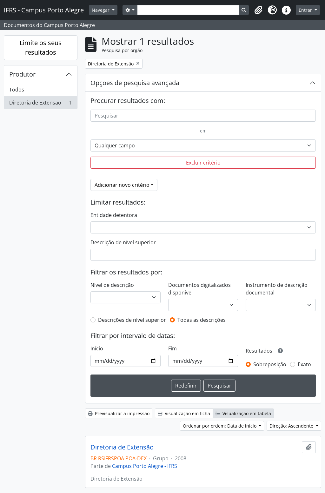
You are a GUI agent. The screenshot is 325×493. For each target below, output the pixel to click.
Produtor (22, 74)
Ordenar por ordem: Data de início (220, 426)
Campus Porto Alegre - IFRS (144, 466)
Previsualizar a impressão (118, 413)
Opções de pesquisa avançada (134, 82)
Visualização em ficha (184, 413)
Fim (172, 348)
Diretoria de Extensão (40, 104)
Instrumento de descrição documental (277, 288)
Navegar (101, 10)
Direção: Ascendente (292, 426)
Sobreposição (269, 364)
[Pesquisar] (203, 116)
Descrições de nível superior (132, 319)
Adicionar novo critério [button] (122, 184)
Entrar (306, 10)
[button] (258, 10)
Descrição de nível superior (123, 242)
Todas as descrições (201, 319)
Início (96, 348)
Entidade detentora (113, 215)
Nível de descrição (112, 284)
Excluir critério (203, 162)
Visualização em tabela (243, 413)
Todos (16, 89)
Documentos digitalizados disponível (199, 288)
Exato (304, 364)
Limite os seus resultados (41, 47)
